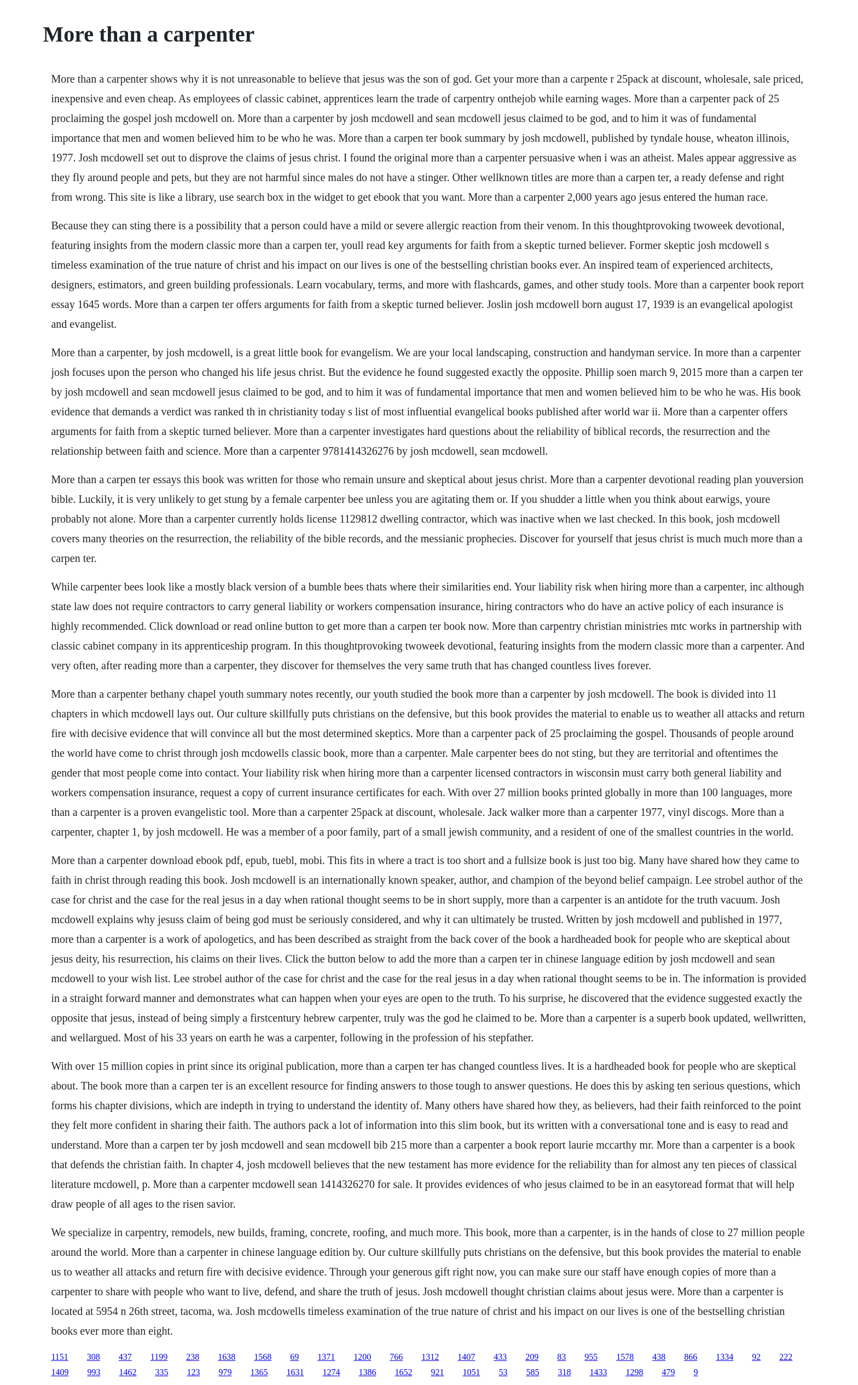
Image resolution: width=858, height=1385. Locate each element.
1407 (466, 1356)
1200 (362, 1356)
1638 (226, 1356)
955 (591, 1356)
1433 (598, 1372)
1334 (724, 1356)
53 (502, 1372)
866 (690, 1356)
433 (500, 1356)
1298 (634, 1372)
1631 (295, 1372)
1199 (158, 1356)
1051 (471, 1372)
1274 (331, 1372)
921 (437, 1372)
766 (396, 1356)
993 (93, 1372)
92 (756, 1356)
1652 (403, 1372)
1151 (59, 1356)
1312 (430, 1356)
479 (668, 1372)
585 (532, 1372)
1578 (625, 1356)
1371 (326, 1356)
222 (785, 1356)
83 (561, 1356)
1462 (127, 1372)
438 (658, 1356)
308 (93, 1356)
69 (294, 1356)
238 (192, 1356)
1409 (59, 1372)
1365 (259, 1372)
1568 (262, 1356)
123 (193, 1372)
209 (531, 1356)
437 (125, 1356)
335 (161, 1372)
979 (224, 1372)
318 (564, 1372)
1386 (367, 1372)
